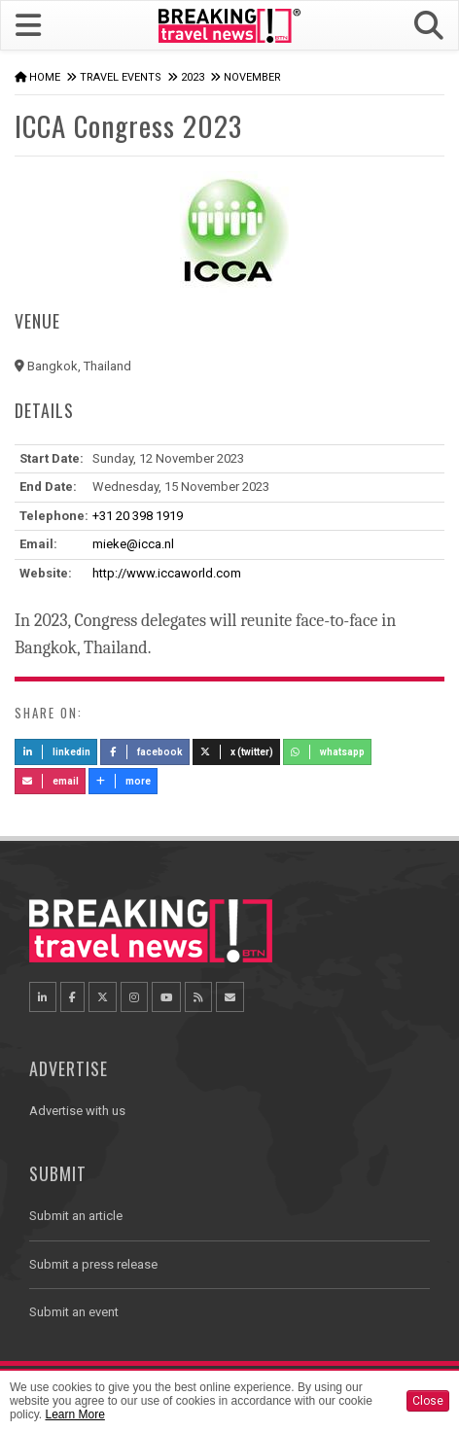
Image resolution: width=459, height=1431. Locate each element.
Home (44, 77)
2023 (192, 77)
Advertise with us (77, 1110)
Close (427, 1401)
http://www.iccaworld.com (166, 573)
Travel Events (120, 77)
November (252, 77)
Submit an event (74, 1312)
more (123, 781)
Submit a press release (93, 1264)
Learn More (74, 1414)
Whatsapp (328, 752)
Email (50, 781)
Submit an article (76, 1215)
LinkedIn (55, 752)
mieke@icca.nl (133, 544)
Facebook (145, 752)
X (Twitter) (236, 752)
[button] (428, 26)
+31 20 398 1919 (137, 515)
